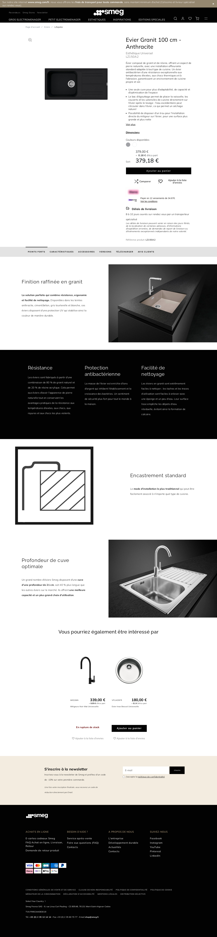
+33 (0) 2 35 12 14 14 (40, 917)
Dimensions (133, 132)
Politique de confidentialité (131, 890)
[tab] (36, 252)
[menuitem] (25, 20)
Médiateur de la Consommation (43, 894)
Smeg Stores (29, 12)
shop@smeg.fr (92, 917)
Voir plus (130, 124)
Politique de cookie (161, 890)
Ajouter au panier (158, 170)
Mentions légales (107, 894)
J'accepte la (145, 776)
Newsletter (42, 12)
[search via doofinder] (175, 18)
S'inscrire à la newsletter (65, 769)
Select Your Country (35, 901)
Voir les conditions (148, 201)
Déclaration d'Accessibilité (78, 894)
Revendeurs (14, 12)
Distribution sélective (133, 894)
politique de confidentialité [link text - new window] (151, 776)
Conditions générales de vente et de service (51, 890)
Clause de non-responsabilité (96, 890)
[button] (30, 39)
